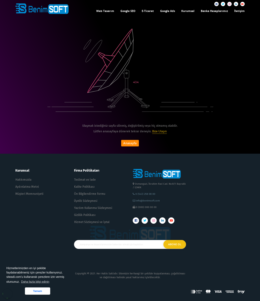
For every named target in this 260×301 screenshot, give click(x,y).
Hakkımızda (23, 179)
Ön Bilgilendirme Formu (89, 193)
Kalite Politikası (84, 186)
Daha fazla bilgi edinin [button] (35, 281)
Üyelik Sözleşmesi (85, 201)
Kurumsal (187, 11)
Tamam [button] (37, 291)
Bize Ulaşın (159, 131)
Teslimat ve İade (85, 179)
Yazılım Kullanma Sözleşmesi (93, 208)
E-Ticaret (148, 11)
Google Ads (167, 11)
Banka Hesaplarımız (214, 11)
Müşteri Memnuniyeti (29, 193)
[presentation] (130, 260)
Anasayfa (130, 143)
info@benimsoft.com (146, 200)
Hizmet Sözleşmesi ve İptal (91, 222)
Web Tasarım (105, 11)
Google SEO (127, 11)
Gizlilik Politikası (85, 215)
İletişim (239, 11)
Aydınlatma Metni (27, 186)
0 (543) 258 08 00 (144, 193)
